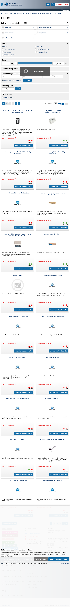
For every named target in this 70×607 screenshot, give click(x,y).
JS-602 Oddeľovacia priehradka (52, 480)
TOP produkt (8, 52)
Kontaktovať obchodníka (23, 145)
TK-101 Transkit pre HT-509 (18, 480)
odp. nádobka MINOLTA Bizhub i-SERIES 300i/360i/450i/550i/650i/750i (17, 235)
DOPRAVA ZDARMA (10, 55)
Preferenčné (12, 563)
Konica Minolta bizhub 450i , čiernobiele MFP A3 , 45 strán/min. (18, 112)
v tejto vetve (7, 80)
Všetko (6, 46)
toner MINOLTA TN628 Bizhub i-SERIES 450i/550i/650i (52, 194)
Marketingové (32, 563)
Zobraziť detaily (64, 563)
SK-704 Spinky (17, 275)
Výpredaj (40, 46)
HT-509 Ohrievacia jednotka (52, 275)
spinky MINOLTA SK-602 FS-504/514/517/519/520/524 (52, 112)
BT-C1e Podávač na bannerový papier (52, 439)
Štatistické (22, 563)
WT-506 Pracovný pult (52, 398)
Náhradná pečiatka (52, 357)
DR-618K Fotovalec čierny (52, 234)
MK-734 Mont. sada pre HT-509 (18, 316)
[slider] (16, 63)
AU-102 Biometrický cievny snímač (17, 398)
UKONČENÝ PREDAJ (43, 49)
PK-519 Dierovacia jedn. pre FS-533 (52, 316)
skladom (6, 97)
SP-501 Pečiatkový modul (17, 357)
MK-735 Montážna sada (17, 439)
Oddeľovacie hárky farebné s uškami (17, 193)
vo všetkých (18, 80)
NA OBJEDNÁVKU (42, 52)
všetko (14, 97)
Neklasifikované (42, 563)
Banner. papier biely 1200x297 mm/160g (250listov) (18, 153)
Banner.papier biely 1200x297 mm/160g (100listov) (52, 153)
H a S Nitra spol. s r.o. (13, 4)
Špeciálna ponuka (9, 49)
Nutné (5, 563)
